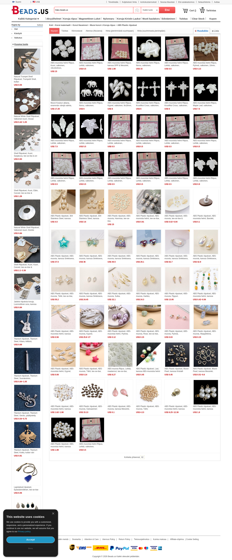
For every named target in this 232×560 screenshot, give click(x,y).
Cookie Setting (192, 539)
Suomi (16, 2)
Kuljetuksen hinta (129, 2)
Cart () (192, 10)
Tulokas (64, 31)
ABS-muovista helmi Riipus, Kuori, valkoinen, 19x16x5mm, (62, 65)
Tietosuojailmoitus (141, 539)
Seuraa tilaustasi (167, 2)
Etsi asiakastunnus (186, 2)
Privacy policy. (24, 531)
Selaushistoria (204, 2)
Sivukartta (76, 539)
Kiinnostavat (77, 31)
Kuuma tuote (21, 44)
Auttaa (217, 2)
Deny (30, 548)
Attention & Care (91, 539)
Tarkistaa (211, 10)
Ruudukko (201, 31)
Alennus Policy (108, 539)
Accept (30, 539)
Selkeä (40, 25)
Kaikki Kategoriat (28, 18)
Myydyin (54, 31)
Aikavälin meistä (61, 539)
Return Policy (124, 539)
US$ (36, 2)
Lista (215, 31)
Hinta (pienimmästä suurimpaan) (120, 31)
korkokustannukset (148, 2)
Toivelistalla (113, 2)
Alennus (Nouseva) (94, 31)
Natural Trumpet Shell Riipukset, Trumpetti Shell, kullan (25, 79)
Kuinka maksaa (159, 539)
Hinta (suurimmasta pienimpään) (151, 31)
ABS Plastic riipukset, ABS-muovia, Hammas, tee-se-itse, (119, 218)
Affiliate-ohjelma (177, 539)
